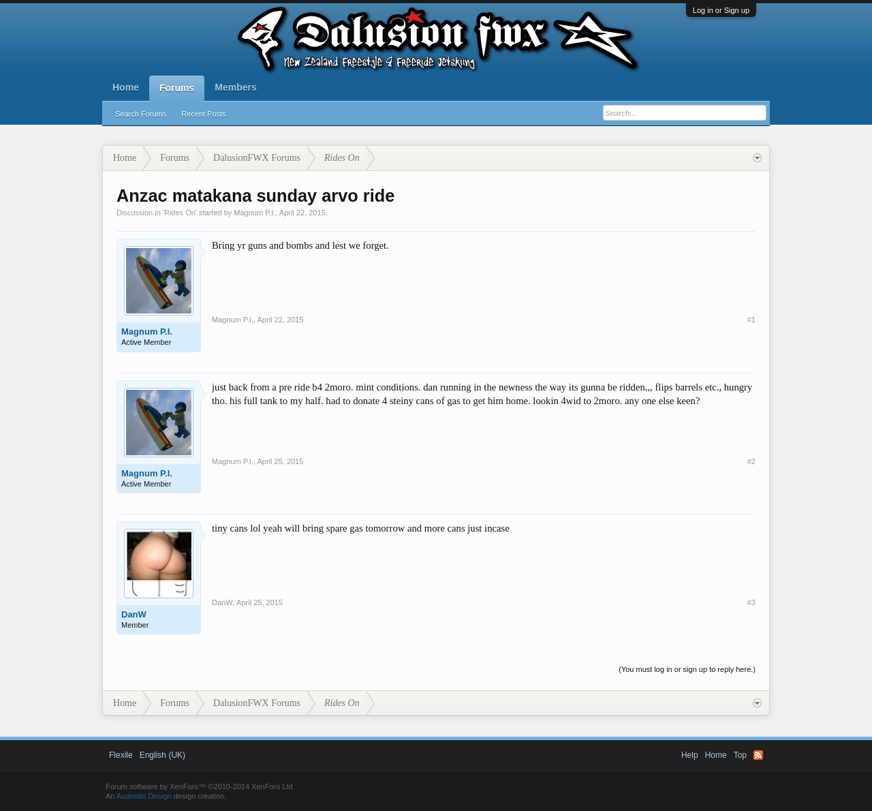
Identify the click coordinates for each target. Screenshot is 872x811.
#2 (751, 461)
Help (689, 755)
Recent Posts (203, 114)
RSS (758, 755)
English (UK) (162, 755)
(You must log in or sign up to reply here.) (687, 669)
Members (235, 87)
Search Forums (140, 114)
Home (125, 87)
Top (740, 755)
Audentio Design (144, 796)
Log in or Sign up (721, 10)
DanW (133, 614)
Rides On (180, 213)
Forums (176, 87)
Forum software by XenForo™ (200, 786)
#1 (751, 320)
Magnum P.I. (254, 213)
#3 (751, 602)
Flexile (121, 755)
